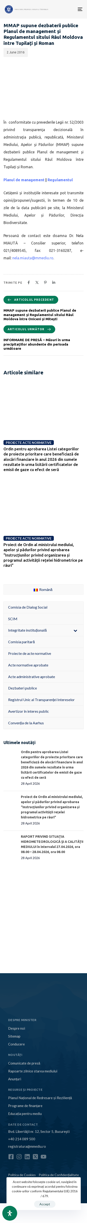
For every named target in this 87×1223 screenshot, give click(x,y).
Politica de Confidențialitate (59, 1175)
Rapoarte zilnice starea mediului (32, 1071)
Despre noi (16, 1028)
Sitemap (14, 1036)
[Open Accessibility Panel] (9, 1213)
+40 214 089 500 (21, 1139)
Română (43, 589)
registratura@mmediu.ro (27, 1146)
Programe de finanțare (25, 1106)
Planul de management (24, 180)
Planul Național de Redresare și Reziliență (40, 1098)
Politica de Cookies (22, 1175)
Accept (44, 1204)
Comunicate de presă (24, 1063)
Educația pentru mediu (25, 1113)
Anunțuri (14, 1079)
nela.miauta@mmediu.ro (32, 258)
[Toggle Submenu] (75, 630)
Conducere (16, 1044)
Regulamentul (60, 180)
